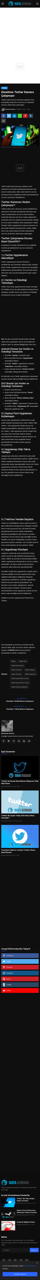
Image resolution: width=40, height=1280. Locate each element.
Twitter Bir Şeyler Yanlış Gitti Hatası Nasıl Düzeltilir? (17, 817)
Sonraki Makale (20, 706)
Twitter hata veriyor (17, 665)
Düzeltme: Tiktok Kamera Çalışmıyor (20, 709)
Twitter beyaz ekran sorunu (20, 683)
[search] (37, 3)
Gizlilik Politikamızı (30, 1266)
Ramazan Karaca (7, 733)
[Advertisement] (20, 21)
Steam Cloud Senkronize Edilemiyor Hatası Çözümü (27, 1211)
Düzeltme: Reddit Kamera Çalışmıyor (20, 701)
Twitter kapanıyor (30, 674)
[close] (37, 1263)
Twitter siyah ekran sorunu (20, 678)
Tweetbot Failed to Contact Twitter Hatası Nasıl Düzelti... (18, 851)
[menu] (2, 3)
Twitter (13, 661)
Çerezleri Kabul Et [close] (20, 1274)
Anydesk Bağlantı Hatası (26, 1222)
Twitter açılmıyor (16, 670)
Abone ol (34, 1250)
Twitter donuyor (16, 674)
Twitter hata (23, 661)
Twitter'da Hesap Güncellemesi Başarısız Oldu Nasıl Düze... (19, 782)
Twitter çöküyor (30, 670)
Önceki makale (20, 698)
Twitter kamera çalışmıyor (19, 687)
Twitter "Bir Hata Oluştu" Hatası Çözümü (26, 1200)
